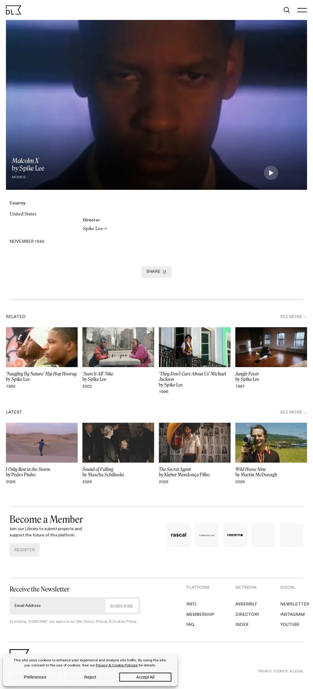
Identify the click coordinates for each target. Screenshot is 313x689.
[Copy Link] (28, 230)
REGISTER (24, 550)
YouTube (290, 625)
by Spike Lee (42, 376)
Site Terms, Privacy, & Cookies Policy (105, 622)
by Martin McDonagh (271, 472)
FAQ (190, 625)
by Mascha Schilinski (118, 472)
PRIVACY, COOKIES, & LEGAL (280, 671)
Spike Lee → (95, 229)
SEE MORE (291, 317)
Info (191, 604)
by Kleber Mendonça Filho (195, 472)
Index (241, 625)
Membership (200, 615)
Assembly (246, 604)
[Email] (42, 230)
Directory (247, 615)
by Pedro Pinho (42, 472)
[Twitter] (13, 230)
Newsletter (294, 604)
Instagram (292, 615)
